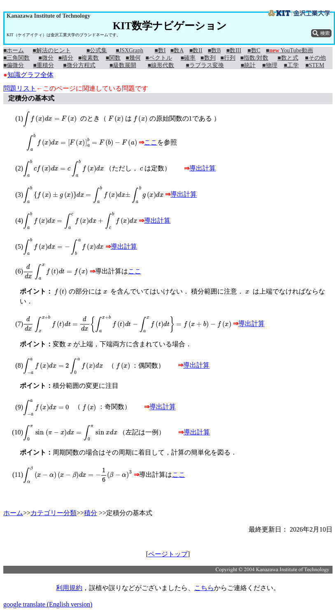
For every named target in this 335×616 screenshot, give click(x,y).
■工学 (291, 65)
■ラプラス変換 (205, 65)
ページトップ (168, 554)
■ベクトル (158, 58)
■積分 (65, 58)
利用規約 (69, 587)
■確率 (188, 58)
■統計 (248, 65)
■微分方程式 (79, 65)
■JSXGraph (129, 50)
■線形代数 (161, 65)
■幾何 (133, 58)
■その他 (315, 58)
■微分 (45, 58)
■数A (177, 50)
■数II (195, 50)
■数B (214, 50)
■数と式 (287, 58)
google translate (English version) (47, 604)
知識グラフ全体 (30, 74)
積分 (90, 512)
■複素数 (88, 58)
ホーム (13, 512)
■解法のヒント (51, 50)
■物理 (269, 65)
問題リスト (19, 88)
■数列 (207, 58)
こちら (204, 587)
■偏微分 (13, 65)
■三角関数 (16, 58)
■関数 (113, 58)
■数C (254, 50)
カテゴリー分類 (53, 512)
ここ (150, 142)
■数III (233, 50)
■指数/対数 (254, 58)
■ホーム (13, 50)
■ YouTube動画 (289, 50)
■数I (160, 50)
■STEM (314, 65)
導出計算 (202, 168)
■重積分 (43, 65)
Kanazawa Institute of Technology (48, 16)
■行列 (227, 58)
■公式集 (96, 50)
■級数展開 (122, 65)
